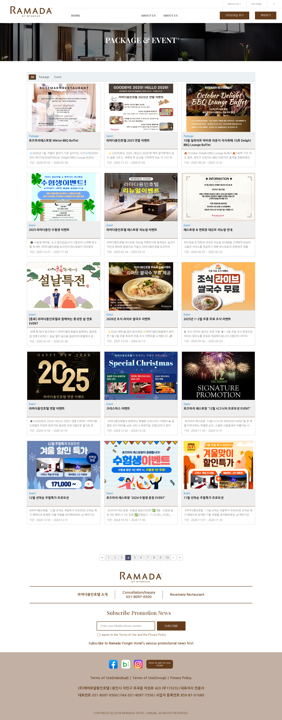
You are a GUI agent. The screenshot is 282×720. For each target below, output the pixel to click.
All (32, 77)
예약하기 (266, 15)
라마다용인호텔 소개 (92, 594)
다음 (173, 558)
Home (75, 15)
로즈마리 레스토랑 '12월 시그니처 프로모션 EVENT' (217, 408)
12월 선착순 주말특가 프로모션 (49, 497)
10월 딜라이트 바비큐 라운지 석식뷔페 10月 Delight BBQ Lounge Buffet (217, 142)
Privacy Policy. (181, 678)
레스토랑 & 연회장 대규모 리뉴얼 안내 (208, 229)
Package (44, 77)
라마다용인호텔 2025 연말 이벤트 (128, 140)
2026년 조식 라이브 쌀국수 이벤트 (128, 319)
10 (167, 557)
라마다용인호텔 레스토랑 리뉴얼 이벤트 (131, 229)
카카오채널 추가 (234, 15)
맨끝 (180, 558)
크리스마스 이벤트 (118, 408)
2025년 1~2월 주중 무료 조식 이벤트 (207, 319)
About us (148, 15)
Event (57, 77)
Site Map (256, 4)
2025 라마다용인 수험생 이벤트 (49, 229)
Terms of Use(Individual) (109, 678)
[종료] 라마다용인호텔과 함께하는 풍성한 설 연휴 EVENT (60, 321)
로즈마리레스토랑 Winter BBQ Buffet (53, 140)
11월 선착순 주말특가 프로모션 (204, 497)
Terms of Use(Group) (149, 678)
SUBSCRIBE (171, 626)
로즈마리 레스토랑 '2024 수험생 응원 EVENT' (135, 497)
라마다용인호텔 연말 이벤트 (47, 408)
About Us (234, 4)
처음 (102, 558)
